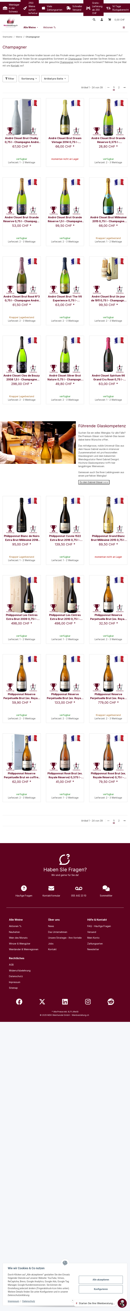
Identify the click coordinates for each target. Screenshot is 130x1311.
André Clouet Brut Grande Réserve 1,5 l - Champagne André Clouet (65, 219)
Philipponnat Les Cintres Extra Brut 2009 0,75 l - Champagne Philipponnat (21, 617)
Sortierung (27, 78)
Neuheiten (14, 932)
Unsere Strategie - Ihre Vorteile (65, 937)
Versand (91, 932)
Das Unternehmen (57, 932)
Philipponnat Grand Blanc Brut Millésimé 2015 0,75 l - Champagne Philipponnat (108, 538)
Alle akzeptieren (100, 1279)
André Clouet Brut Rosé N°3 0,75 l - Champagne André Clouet (21, 299)
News (51, 926)
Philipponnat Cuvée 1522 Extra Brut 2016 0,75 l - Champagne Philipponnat (65, 538)
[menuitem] (31, 27)
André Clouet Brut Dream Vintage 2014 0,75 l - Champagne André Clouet (65, 140)
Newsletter (93, 949)
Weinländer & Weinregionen (23, 949)
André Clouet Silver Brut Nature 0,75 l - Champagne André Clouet (65, 378)
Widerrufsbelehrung (20, 970)
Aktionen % (15, 926)
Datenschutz (29, 1301)
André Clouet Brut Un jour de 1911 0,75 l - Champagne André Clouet (108, 299)
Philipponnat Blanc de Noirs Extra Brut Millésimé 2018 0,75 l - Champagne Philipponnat (21, 538)
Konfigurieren (100, 1289)
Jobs (51, 943)
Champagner (75, 58)
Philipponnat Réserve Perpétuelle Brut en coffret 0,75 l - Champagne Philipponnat (21, 775)
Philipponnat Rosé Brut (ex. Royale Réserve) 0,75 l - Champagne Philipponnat (108, 775)
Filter (9, 78)
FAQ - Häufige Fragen (99, 926)
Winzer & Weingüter (19, 943)
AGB (11, 964)
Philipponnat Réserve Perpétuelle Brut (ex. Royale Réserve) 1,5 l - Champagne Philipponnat (65, 696)
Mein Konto (93, 937)
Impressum (13, 1301)
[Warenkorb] (116, 19)
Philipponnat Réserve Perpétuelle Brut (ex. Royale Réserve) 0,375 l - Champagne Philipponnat (108, 617)
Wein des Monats (18, 937)
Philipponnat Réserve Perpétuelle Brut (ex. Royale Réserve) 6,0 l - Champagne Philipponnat (108, 696)
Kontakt (15, 65)
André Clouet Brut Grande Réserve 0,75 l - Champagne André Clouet (21, 219)
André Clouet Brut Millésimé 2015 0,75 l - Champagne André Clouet (108, 219)
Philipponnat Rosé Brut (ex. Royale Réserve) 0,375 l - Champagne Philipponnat (65, 775)
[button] (94, 19)
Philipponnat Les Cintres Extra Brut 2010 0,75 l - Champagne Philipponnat (65, 617)
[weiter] (124, 87)
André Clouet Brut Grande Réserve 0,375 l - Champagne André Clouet (108, 140)
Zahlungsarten (95, 943)
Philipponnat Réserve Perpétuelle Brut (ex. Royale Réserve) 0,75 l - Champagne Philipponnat (21, 696)
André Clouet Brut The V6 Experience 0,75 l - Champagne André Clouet (65, 299)
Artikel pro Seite (53, 78)
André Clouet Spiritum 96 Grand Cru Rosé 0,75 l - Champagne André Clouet (108, 378)
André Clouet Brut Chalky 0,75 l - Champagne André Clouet (22, 140)
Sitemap (13, 987)
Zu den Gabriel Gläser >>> (94, 482)
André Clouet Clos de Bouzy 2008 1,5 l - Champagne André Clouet (21, 378)
